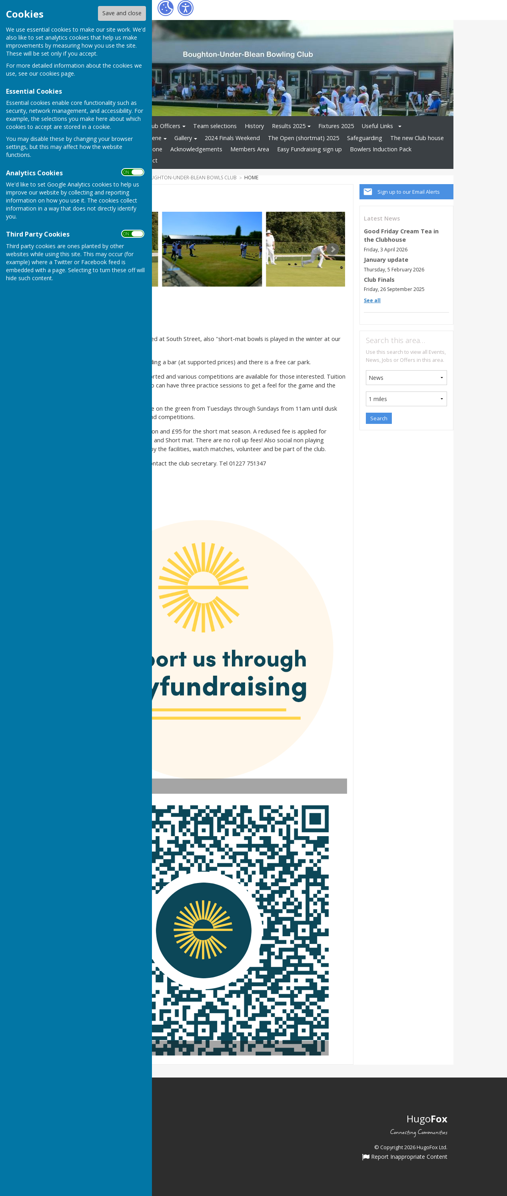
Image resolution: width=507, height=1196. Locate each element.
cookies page (57, 73)
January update (386, 259)
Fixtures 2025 (336, 126)
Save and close (122, 13)
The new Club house (417, 138)
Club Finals (379, 279)
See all (372, 300)
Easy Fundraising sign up (309, 149)
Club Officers (163, 126)
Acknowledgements (196, 149)
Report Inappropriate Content (404, 1157)
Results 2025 (288, 126)
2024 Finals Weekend (232, 138)
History (254, 126)
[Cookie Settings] (166, 8)
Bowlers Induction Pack (380, 149)
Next (332, 249)
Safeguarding (364, 138)
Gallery (183, 138)
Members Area (249, 149)
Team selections (215, 126)
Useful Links (377, 126)
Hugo (427, 1118)
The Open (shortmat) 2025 (303, 138)
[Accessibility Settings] (186, 8)
